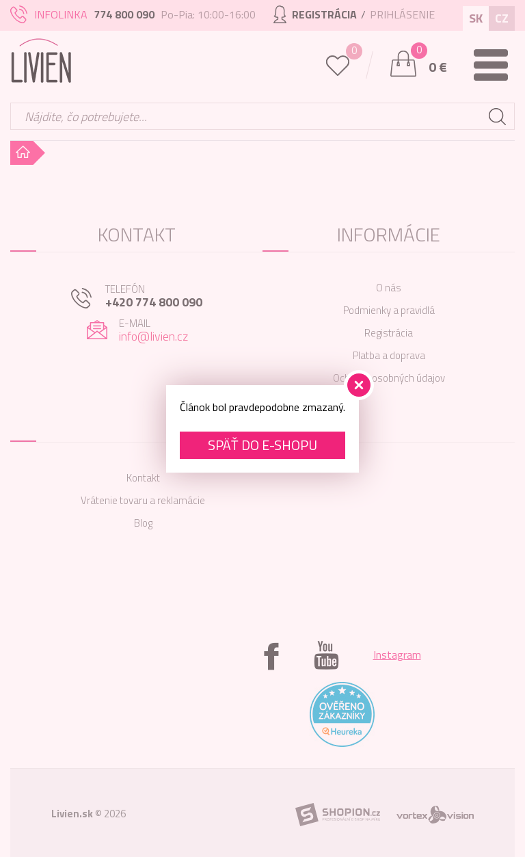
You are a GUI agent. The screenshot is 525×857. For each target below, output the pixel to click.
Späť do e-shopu (262, 445)
